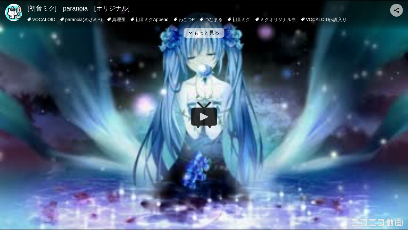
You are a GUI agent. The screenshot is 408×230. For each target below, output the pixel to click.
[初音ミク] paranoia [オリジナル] (78, 8)
